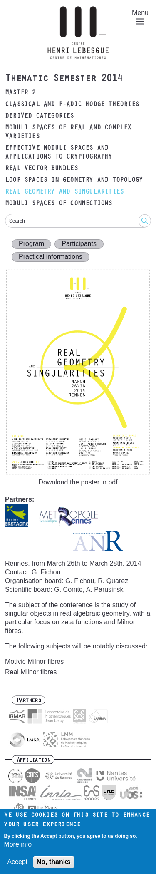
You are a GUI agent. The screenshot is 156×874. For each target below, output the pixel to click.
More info (18, 848)
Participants (79, 243)
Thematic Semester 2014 (63, 79)
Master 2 (20, 93)
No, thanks (54, 865)
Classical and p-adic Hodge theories (72, 105)
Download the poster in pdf (77, 482)
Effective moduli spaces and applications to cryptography (58, 153)
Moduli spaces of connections (58, 204)
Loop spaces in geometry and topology (74, 180)
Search (17, 221)
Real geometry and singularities (64, 192)
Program (31, 243)
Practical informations (50, 256)
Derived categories (39, 116)
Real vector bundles (41, 169)
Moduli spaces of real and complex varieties (68, 132)
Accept (17, 865)
